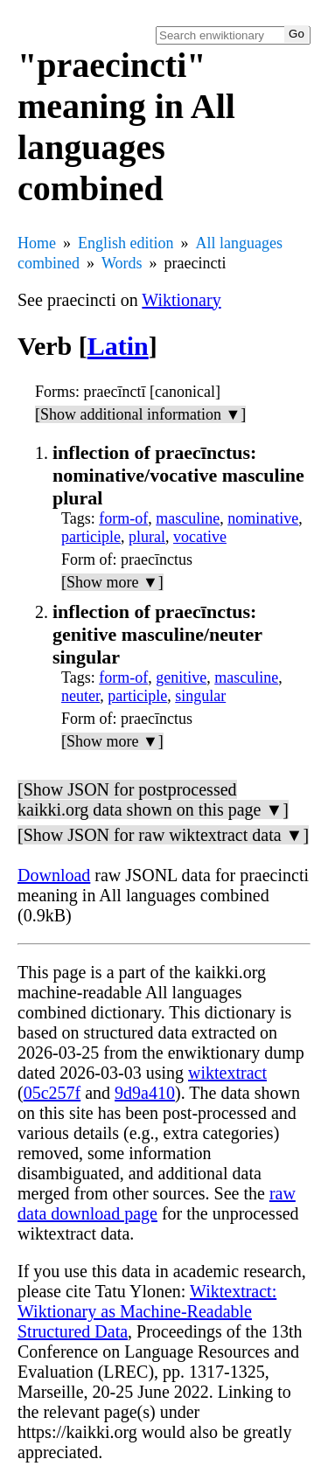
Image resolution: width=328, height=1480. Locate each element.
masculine (188, 518)
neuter (80, 696)
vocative (200, 536)
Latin (118, 345)
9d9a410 (145, 1092)
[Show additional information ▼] (140, 414)
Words (122, 263)
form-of (123, 518)
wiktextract (227, 1072)
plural (147, 536)
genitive (181, 677)
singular (200, 696)
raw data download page (156, 1203)
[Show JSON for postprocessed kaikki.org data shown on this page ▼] (153, 799)
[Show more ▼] (112, 582)
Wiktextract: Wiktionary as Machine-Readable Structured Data (146, 1311)
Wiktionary (181, 299)
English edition (126, 243)
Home (36, 243)
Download (53, 875)
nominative (262, 518)
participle (91, 536)
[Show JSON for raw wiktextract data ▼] (163, 834)
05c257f (52, 1092)
